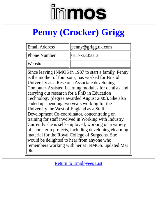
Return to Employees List (79, 163)
